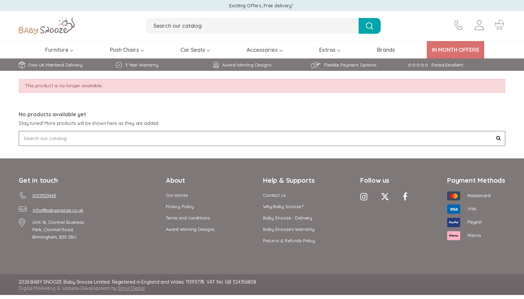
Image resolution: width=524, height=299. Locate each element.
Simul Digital (131, 288)
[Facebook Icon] (405, 196)
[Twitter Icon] (385, 196)
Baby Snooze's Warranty (288, 229)
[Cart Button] (498, 26)
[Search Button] (369, 26)
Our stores (177, 195)
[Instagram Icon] (363, 196)
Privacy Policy (180, 206)
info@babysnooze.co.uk (58, 210)
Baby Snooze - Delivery (287, 217)
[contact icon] (457, 26)
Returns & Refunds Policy (289, 240)
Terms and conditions (188, 217)
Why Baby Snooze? (283, 206)
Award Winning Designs (190, 229)
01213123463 (44, 195)
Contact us (274, 195)
